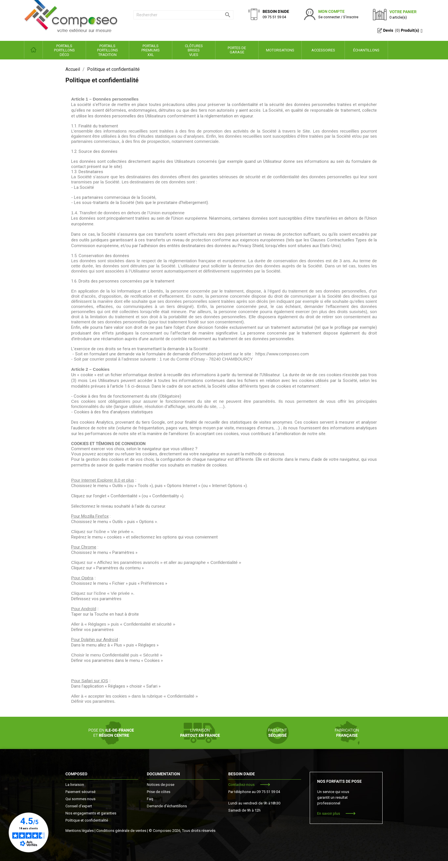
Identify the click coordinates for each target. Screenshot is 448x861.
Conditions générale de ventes (121, 830)
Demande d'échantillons (167, 806)
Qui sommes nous (80, 799)
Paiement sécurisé (80, 792)
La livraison (74, 784)
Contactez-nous (241, 784)
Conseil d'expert (78, 806)
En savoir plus (328, 813)
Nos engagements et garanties (90, 813)
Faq (150, 799)
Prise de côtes (158, 792)
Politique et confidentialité (86, 820)
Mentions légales (79, 830)
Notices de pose (160, 784)
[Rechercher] (183, 14)
